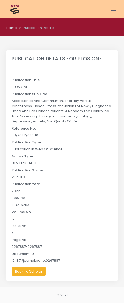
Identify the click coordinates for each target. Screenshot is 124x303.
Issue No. (19, 225)
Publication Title (26, 80)
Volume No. (22, 211)
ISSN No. (19, 198)
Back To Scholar (28, 271)
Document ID (23, 253)
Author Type (22, 156)
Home (11, 27)
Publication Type (26, 142)
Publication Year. (26, 184)
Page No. (19, 239)
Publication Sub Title (29, 93)
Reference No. (24, 128)
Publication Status (28, 170)
